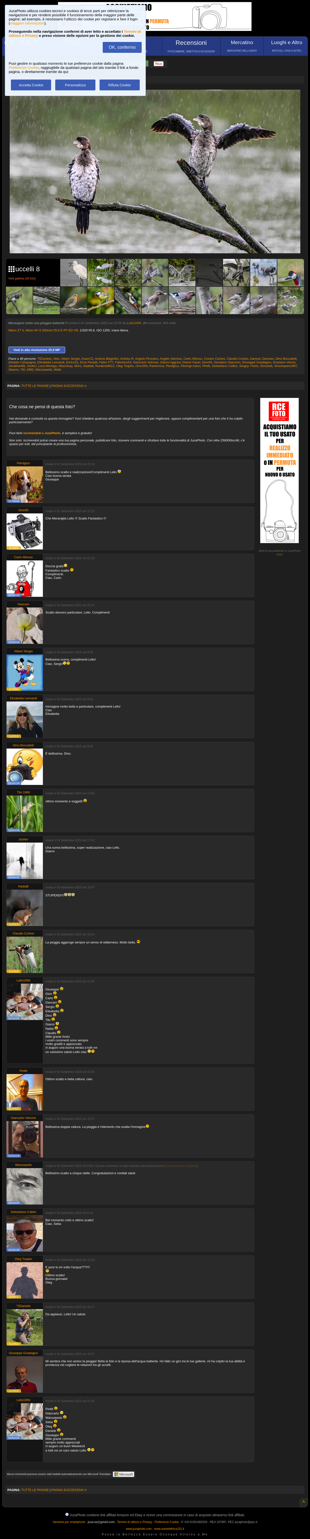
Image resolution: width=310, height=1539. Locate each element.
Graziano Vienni (284, 362)
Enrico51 (72, 362)
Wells (57, 369)
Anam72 (87, 358)
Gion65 (207, 362)
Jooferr (31, 366)
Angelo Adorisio (171, 358)
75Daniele (44, 358)
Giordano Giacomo (227, 362)
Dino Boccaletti (286, 358)
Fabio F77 (106, 362)
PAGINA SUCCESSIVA (69, 386)
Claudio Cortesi (237, 358)
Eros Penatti (88, 362)
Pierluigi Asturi (190, 366)
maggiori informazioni (27, 23)
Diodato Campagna (22, 362)
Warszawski (43, 369)
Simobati (266, 366)
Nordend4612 (104, 366)
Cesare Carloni (214, 358)
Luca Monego (47, 366)
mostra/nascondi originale (180, 1166)
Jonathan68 (16, 366)
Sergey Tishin (248, 366)
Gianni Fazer (191, 362)
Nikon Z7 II (16, 330)
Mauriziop (65, 366)
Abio (56, 358)
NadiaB (88, 366)
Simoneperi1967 (285, 366)
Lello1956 (134, 323)
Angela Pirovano (146, 358)
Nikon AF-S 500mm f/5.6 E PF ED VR (51, 330)
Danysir (255, 358)
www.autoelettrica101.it (169, 1529)
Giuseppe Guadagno (256, 362)
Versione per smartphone (69, 1522)
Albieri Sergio (70, 358)
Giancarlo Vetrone (145, 362)
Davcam (268, 358)
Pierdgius (172, 366)
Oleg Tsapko (125, 366)
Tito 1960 (26, 369)
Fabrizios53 (123, 362)
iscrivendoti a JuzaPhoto (41, 433)
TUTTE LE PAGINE (35, 386)
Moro (77, 366)
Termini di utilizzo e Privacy (134, 1522)
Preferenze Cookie (24, 67)
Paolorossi (156, 366)
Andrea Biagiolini (106, 358)
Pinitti (206, 366)
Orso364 (141, 366)
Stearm (13, 369)
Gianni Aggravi (170, 362)
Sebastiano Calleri (224, 366)
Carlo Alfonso (192, 358)
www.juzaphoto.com (139, 1529)
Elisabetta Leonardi (50, 362)
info (280, 554)
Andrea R (126, 358)
